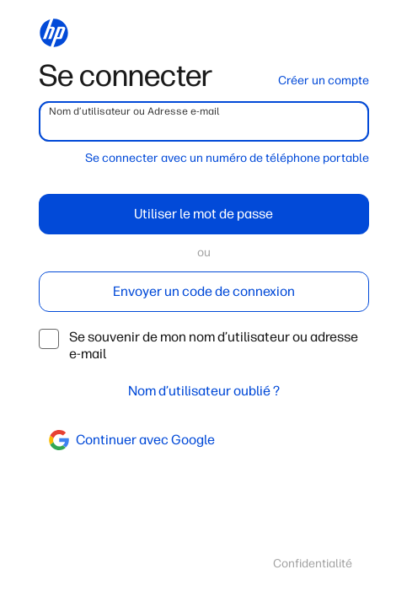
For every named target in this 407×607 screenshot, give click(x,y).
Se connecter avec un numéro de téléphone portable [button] (227, 158)
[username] (204, 121)
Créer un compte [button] (323, 80)
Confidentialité (312, 563)
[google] (204, 440)
